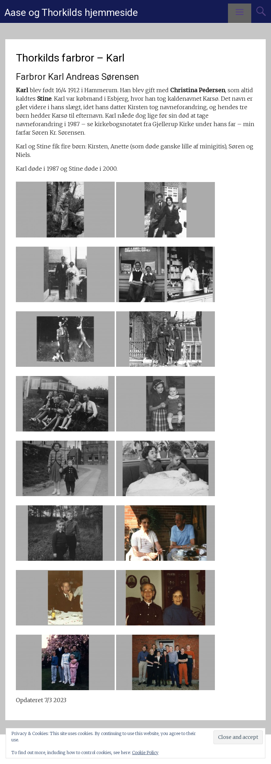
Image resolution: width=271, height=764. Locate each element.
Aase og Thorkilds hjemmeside (71, 12)
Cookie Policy (145, 752)
